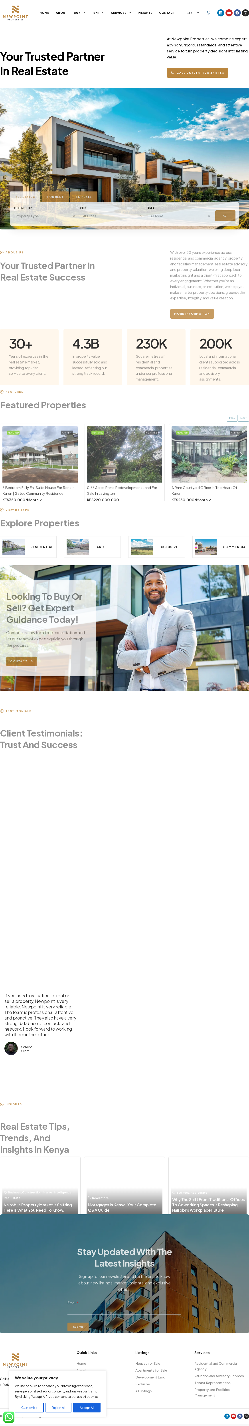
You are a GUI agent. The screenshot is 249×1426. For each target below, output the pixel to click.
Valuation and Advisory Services (219, 1376)
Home (44, 12)
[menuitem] (208, 13)
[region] (58, 1393)
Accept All (87, 1408)
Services (118, 12)
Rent (96, 12)
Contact (167, 12)
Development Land (150, 1377)
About (61, 12)
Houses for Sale (147, 1363)
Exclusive (142, 1384)
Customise (29, 1408)
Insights (145, 12)
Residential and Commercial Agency (215, 1366)
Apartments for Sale (151, 1370)
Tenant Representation (212, 1382)
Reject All (58, 1408)
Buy (77, 12)
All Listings (143, 1391)
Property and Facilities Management (212, 1392)
